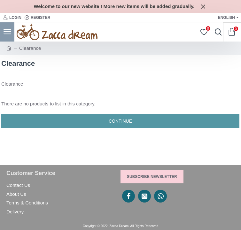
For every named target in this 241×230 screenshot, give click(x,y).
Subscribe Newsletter (152, 176)
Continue (120, 121)
